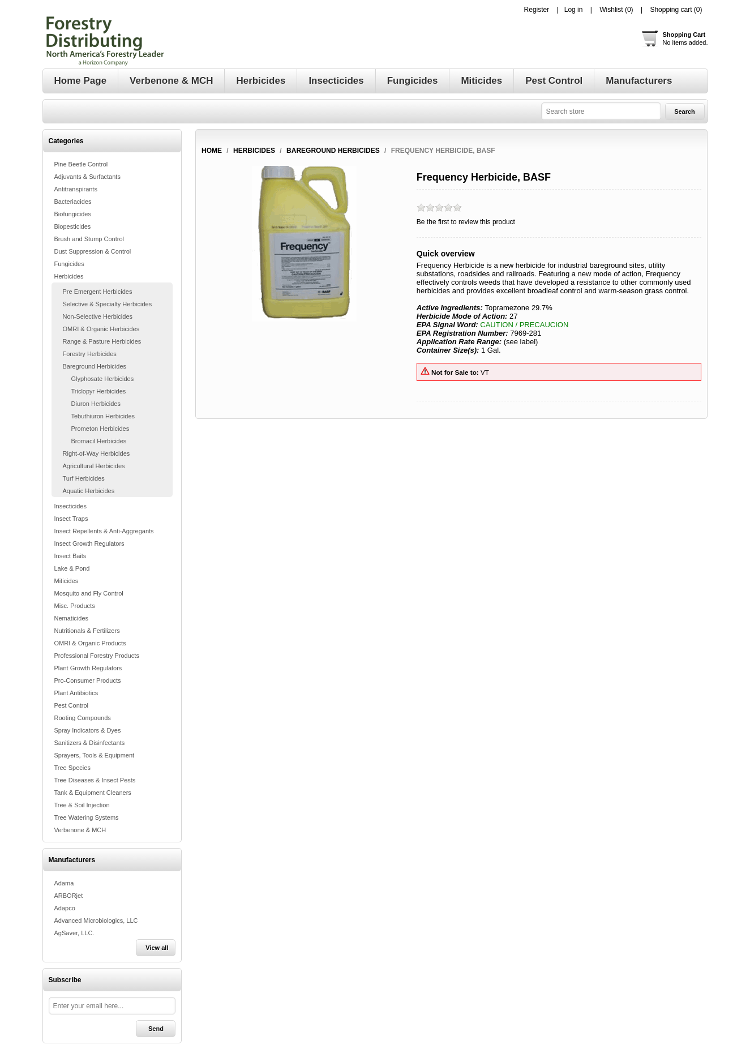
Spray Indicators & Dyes (87, 730)
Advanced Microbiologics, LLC (96, 920)
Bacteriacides (73, 201)
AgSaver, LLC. (74, 933)
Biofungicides (72, 214)
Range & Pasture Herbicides (102, 341)
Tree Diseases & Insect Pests (95, 780)
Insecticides (70, 506)
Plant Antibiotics (76, 693)
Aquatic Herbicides (89, 490)
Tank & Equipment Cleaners (92, 792)
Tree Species (72, 767)
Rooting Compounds (82, 717)
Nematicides (71, 618)
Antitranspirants (75, 189)
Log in (573, 10)
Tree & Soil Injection (82, 805)
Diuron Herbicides (96, 403)
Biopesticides (72, 226)
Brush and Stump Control (89, 239)
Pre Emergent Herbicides (97, 291)
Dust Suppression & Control (92, 251)
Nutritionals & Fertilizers (87, 630)
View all (156, 947)
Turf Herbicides (84, 478)
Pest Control (71, 705)
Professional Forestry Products (96, 655)
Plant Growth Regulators (88, 668)
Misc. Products (74, 605)
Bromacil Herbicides (99, 441)
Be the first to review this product (466, 222)
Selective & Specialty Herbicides (107, 304)
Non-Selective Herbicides (98, 316)
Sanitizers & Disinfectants (89, 742)
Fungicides (69, 263)
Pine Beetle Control (81, 164)
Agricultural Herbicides (94, 466)
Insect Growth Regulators (89, 543)
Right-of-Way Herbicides (96, 453)
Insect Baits (70, 556)
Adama (64, 883)
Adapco (64, 908)
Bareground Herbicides (95, 366)
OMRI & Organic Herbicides (101, 329)
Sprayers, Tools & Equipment (94, 755)
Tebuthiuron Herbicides (103, 416)
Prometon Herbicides (100, 428)
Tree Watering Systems (86, 817)
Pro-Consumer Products (87, 680)
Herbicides (69, 276)
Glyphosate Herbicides (102, 378)
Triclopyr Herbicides (98, 391)
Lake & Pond (72, 568)
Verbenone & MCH (80, 830)
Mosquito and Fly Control (88, 593)
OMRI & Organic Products (90, 643)
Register (537, 10)
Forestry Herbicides (90, 353)
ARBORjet (68, 895)
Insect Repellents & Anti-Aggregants (104, 531)
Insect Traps (71, 518)
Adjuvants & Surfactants (87, 176)
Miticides (66, 580)
